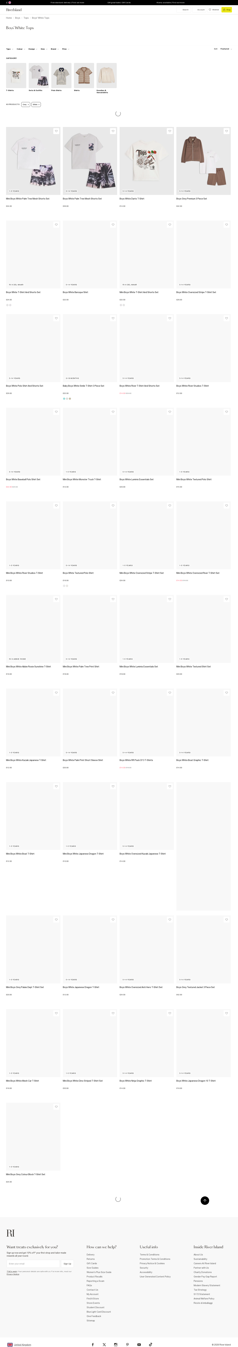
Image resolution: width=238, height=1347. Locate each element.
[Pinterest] (127, 1345)
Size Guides (93, 1268)
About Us (198, 1254)
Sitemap (91, 1320)
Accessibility (146, 1272)
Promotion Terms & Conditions (155, 1259)
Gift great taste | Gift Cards (119, 3)
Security (144, 1268)
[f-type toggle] (10, 49)
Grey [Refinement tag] (26, 104)
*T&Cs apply (12, 1271)
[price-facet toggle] (66, 49)
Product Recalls (94, 1276)
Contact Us (92, 1290)
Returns (91, 1259)
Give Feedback (94, 1316)
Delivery (90, 1254)
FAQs (89, 1285)
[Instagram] (116, 1345)
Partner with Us (201, 1268)
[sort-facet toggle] (222, 49)
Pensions (198, 1281)
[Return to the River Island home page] (16, 9)
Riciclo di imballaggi (203, 1303)
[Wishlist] (56, 131)
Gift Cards (92, 1263)
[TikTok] (150, 1344)
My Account (93, 1294)
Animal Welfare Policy (204, 1298)
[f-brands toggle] (54, 49)
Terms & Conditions (149, 1254)
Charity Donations (203, 1272)
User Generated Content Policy (155, 1276)
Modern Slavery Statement (207, 1285)
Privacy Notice (13, 1274)
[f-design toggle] (33, 49)
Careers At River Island (205, 1263)
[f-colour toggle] (21, 49)
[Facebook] (93, 1345)
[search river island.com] (183, 10)
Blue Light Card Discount (99, 1312)
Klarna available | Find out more (170, 3)
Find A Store (93, 1298)
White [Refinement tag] (36, 104)
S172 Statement (202, 1294)
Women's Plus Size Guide (99, 1272)
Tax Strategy (200, 1290)
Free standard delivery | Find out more (67, 3)
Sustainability (200, 1259)
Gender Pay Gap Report (205, 1276)
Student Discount (95, 1307)
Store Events (93, 1303)
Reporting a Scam (95, 1281)
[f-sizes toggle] (44, 49)
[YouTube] (139, 1345)
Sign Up (67, 1264)
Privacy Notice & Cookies (152, 1263)
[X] (104, 1345)
